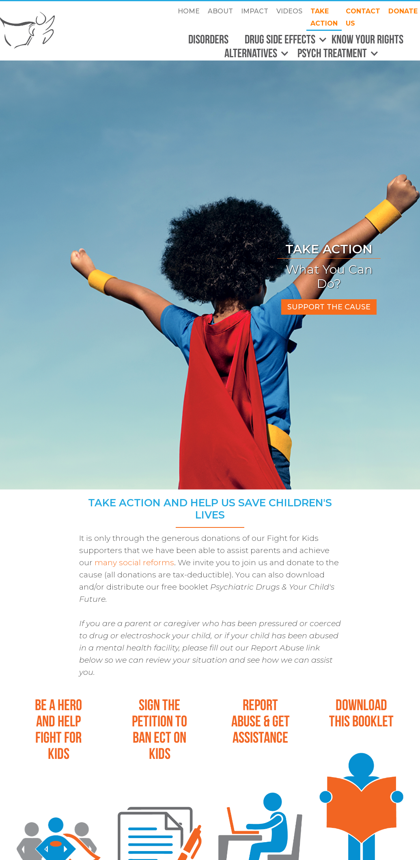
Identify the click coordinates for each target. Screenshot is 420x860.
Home (189, 11)
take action (324, 17)
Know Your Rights (367, 39)
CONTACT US (363, 17)
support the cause (328, 307)
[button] (282, 40)
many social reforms (134, 562)
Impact (254, 11)
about (220, 11)
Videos (289, 11)
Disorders (208, 39)
